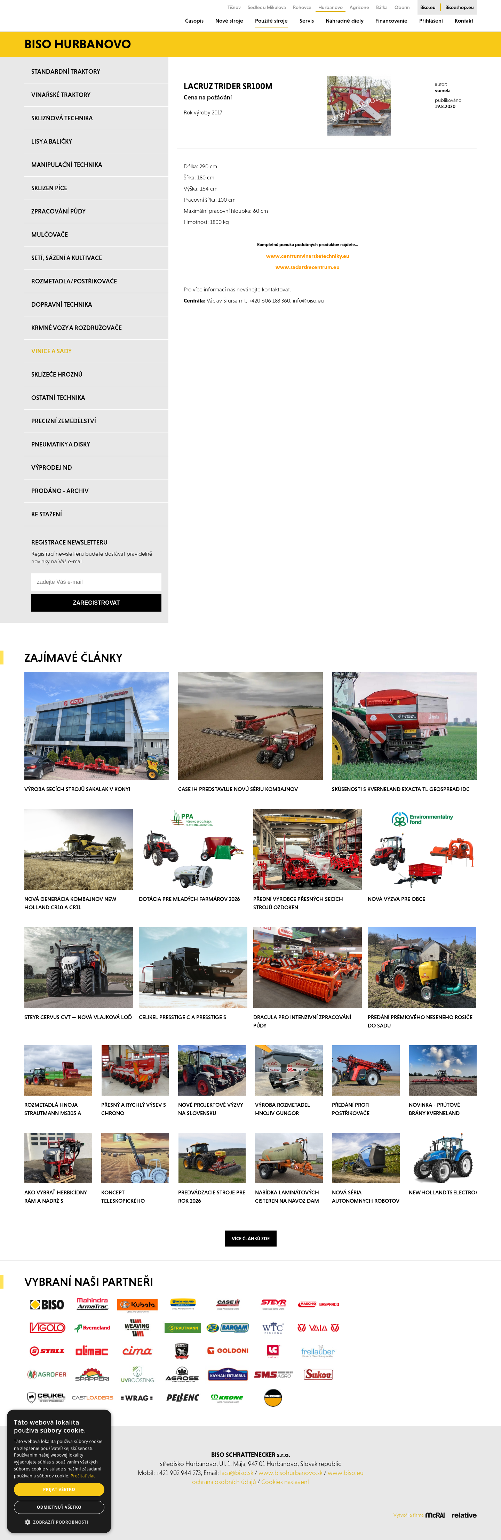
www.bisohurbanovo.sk (291, 1472)
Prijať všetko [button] (59, 1489)
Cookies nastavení (285, 1481)
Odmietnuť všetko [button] (59, 1507)
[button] (59, 1522)
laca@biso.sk (236, 1472)
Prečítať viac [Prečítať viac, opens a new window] (83, 1476)
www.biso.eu (346, 1472)
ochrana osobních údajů (224, 1481)
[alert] (59, 1471)
